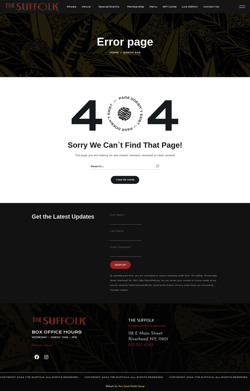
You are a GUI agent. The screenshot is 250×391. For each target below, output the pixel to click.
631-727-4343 (140, 345)
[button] (125, 180)
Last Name (117, 231)
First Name (118, 215)
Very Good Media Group (131, 386)
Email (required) (121, 247)
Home (114, 52)
